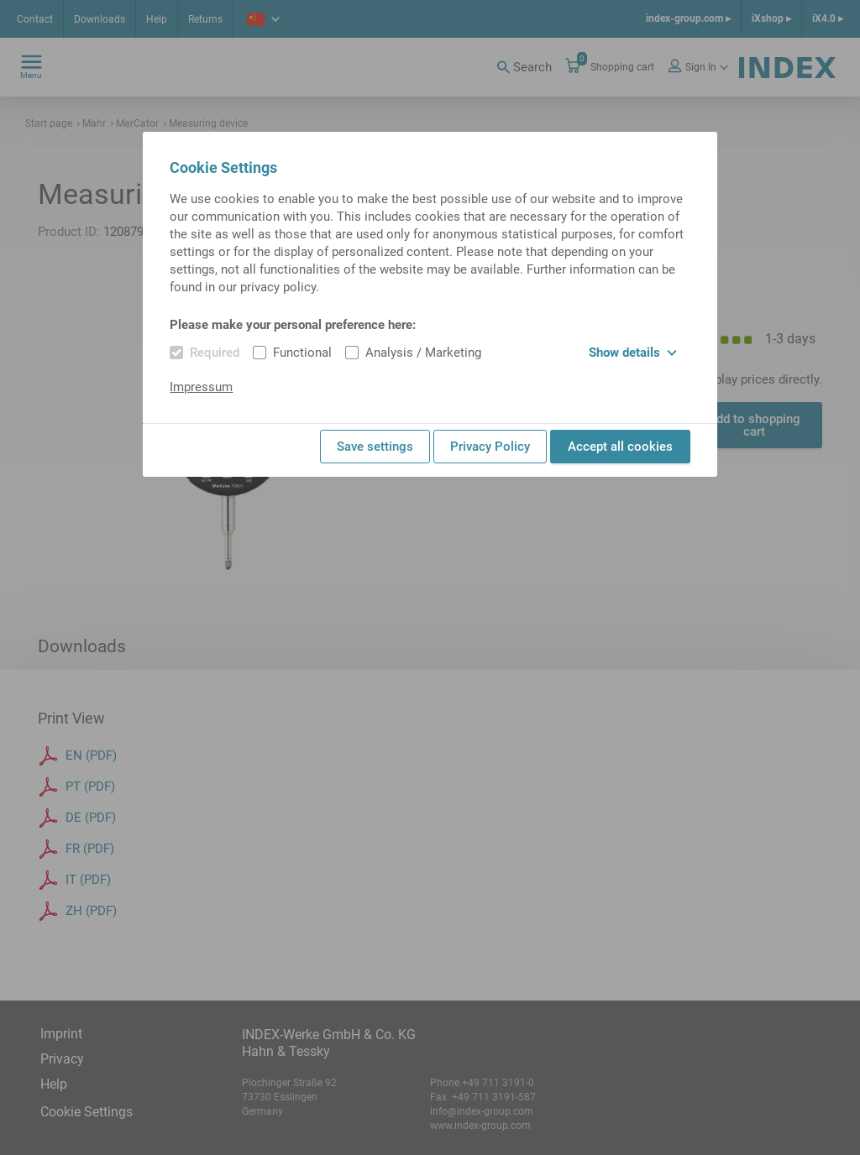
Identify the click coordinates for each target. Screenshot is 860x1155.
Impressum (201, 387)
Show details (633, 352)
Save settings (375, 446)
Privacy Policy (490, 446)
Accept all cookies (620, 446)
